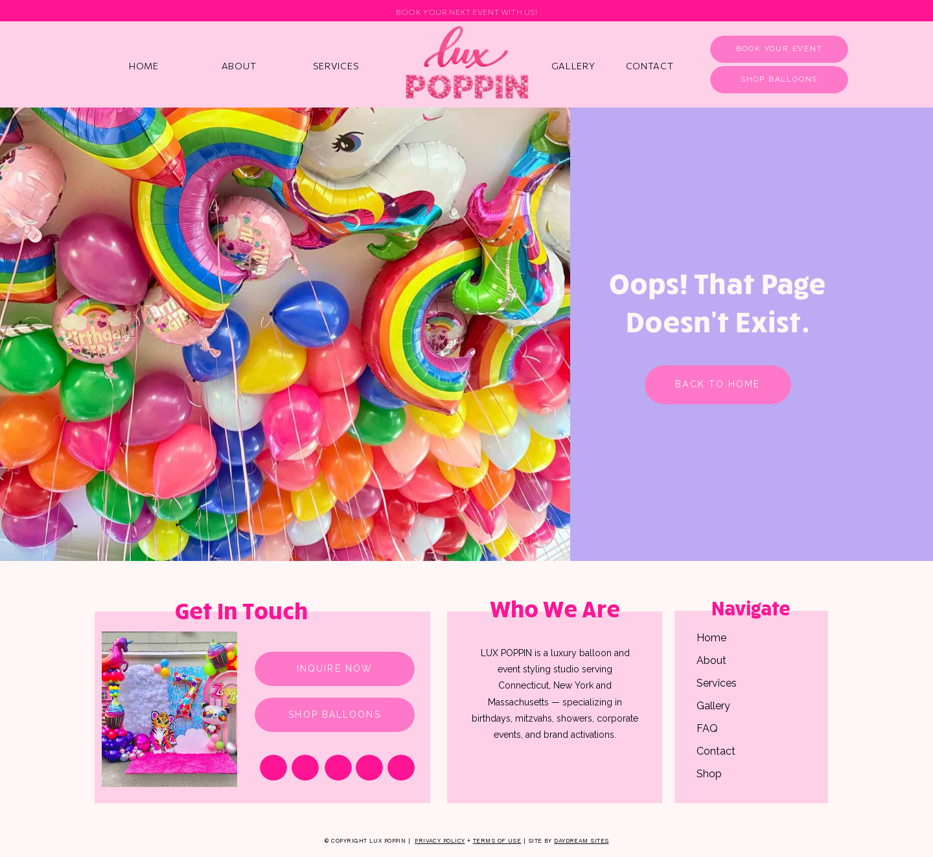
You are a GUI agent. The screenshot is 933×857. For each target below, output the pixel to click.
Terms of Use (497, 841)
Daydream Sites (581, 841)
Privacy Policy (440, 841)
